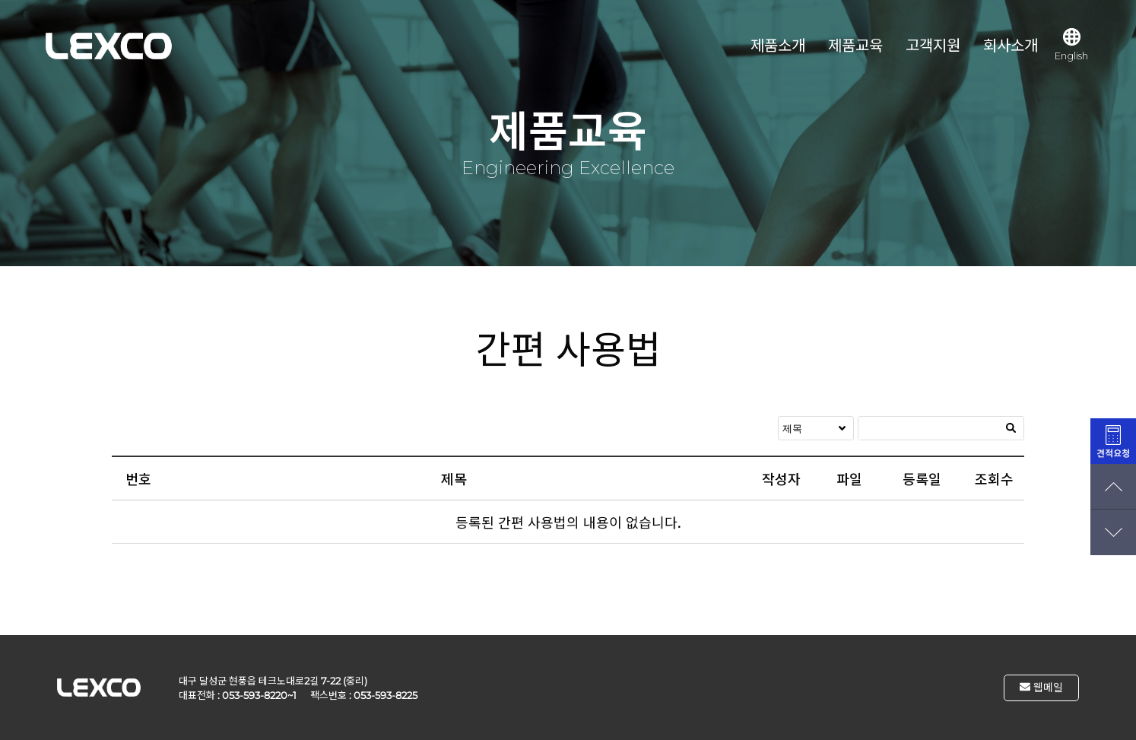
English (1071, 45)
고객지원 (933, 46)
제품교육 (855, 46)
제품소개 (777, 46)
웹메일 (1041, 687)
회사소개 (1010, 46)
